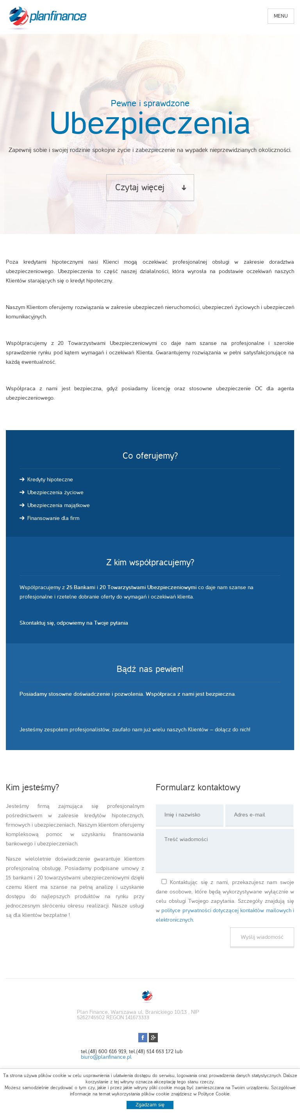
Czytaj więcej (139, 187)
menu (281, 16)
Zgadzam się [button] (150, 1105)
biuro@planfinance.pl (106, 1057)
